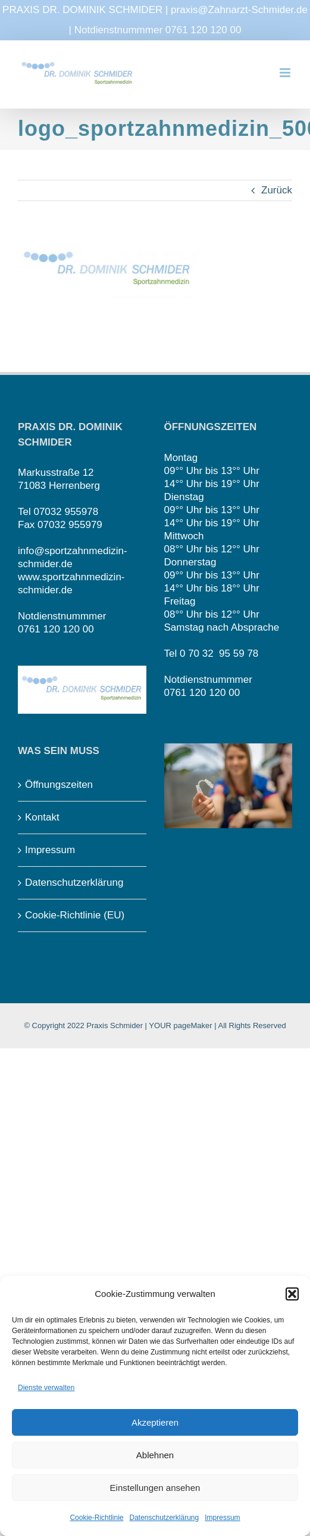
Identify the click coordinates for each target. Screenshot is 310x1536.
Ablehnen (155, 1455)
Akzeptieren (155, 1422)
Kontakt (42, 817)
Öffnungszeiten (59, 784)
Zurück (276, 190)
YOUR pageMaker (180, 1025)
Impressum (222, 1517)
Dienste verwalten (46, 1388)
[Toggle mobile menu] (286, 72)
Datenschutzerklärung (164, 1517)
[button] (292, 1294)
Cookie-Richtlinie (96, 1517)
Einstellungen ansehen (155, 1488)
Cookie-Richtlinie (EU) (74, 915)
